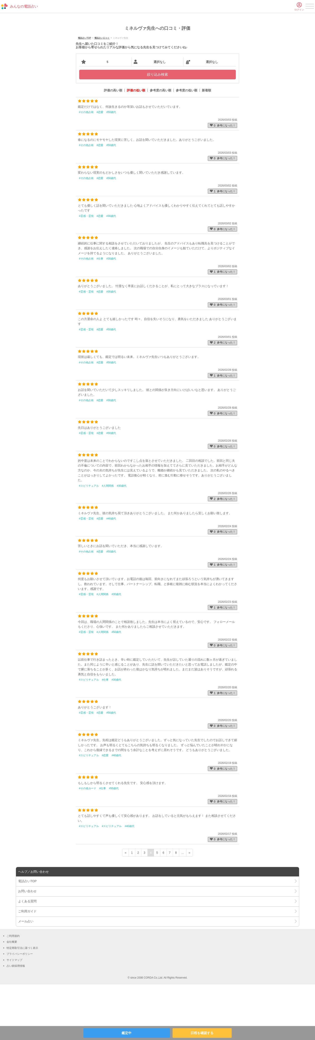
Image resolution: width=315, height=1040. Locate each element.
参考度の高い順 (160, 146)
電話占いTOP (84, 93)
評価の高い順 (113, 146)
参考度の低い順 (186, 146)
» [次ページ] (189, 908)
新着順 (206, 146)
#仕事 (100, 314)
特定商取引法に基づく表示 (22, 1003)
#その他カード (87, 843)
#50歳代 (111, 167)
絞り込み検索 (157, 130)
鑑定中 (126, 1033)
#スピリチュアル (89, 541)
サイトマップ (14, 1015)
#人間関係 (108, 541)
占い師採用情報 (16, 1021)
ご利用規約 (13, 991)
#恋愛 (100, 167)
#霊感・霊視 (86, 271)
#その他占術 (86, 167)
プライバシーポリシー (20, 1009)
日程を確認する (202, 1033)
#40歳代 (111, 574)
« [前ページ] (125, 908)
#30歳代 (111, 271)
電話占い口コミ (102, 93)
